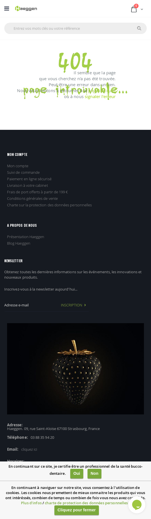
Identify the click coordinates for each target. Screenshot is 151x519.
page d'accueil (102, 90)
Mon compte (17, 165)
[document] (75, 490)
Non (95, 473)
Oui (76, 473)
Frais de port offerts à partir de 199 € (37, 191)
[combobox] (75, 28)
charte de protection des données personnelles (86, 502)
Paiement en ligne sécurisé (29, 178)
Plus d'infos (31, 502)
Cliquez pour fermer (77, 510)
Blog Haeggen (18, 243)
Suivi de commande (23, 172)
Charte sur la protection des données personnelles (49, 204)
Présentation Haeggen (25, 236)
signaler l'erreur (100, 96)
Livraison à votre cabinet (27, 185)
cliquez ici (29, 449)
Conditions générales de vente (32, 198)
